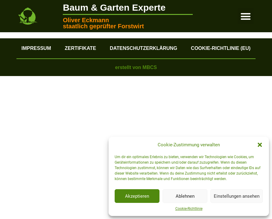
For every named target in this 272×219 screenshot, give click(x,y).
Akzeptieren (137, 196)
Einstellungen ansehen (236, 196)
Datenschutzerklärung (143, 48)
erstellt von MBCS (136, 67)
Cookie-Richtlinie (188, 209)
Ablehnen (185, 196)
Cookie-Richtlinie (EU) (221, 48)
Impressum (36, 48)
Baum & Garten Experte (114, 7)
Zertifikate (80, 48)
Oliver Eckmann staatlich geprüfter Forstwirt (103, 23)
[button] (260, 145)
